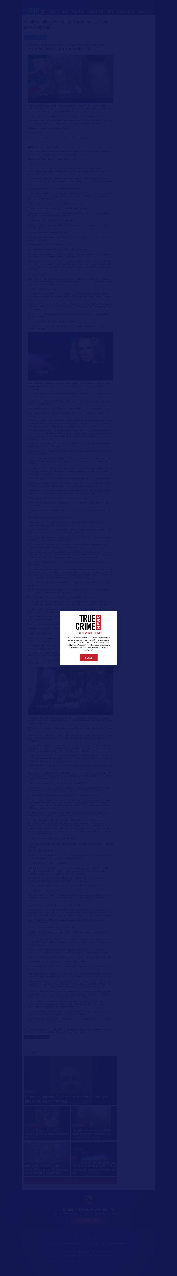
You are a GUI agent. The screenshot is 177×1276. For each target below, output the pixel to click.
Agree (88, 658)
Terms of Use (100, 637)
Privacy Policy (104, 642)
